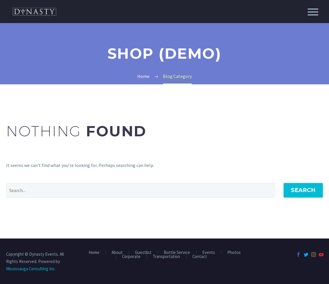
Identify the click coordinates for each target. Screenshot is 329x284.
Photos (234, 252)
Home (94, 252)
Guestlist (143, 252)
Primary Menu (313, 11)
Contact (199, 257)
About (117, 252)
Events (208, 252)
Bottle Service (177, 252)
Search (303, 190)
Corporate (131, 257)
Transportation (166, 257)
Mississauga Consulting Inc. (31, 268)
